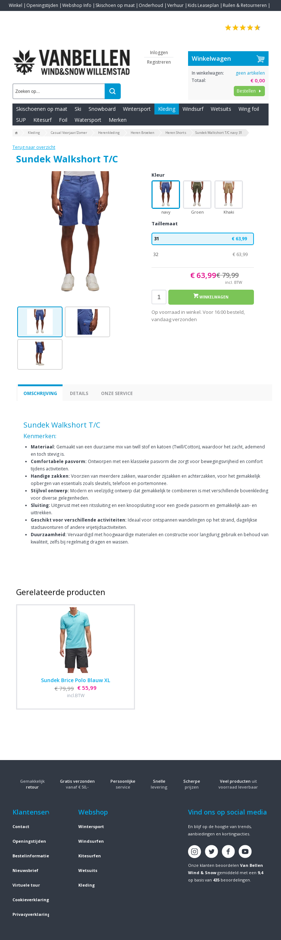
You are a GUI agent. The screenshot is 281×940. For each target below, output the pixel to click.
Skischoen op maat (115, 5)
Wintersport (137, 108)
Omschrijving (40, 393)
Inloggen (159, 52)
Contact (17, 16)
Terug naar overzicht (33, 147)
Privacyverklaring (31, 914)
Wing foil (249, 108)
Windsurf (193, 108)
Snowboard (102, 108)
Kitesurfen (89, 855)
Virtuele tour (26, 885)
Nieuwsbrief (25, 870)
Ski (78, 108)
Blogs (35, 16)
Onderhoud (151, 5)
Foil (63, 119)
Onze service (117, 393)
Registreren (159, 62)
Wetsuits (221, 108)
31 (202, 238)
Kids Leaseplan (203, 5)
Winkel (15, 5)
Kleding (166, 108)
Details (79, 393)
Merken (118, 119)
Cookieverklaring (30, 899)
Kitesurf (42, 119)
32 (202, 254)
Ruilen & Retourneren (245, 5)
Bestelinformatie (30, 855)
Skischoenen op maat (41, 108)
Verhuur (175, 5)
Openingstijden (42, 5)
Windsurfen (91, 841)
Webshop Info (76, 5)
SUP (21, 119)
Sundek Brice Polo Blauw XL (75, 680)
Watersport (88, 119)
